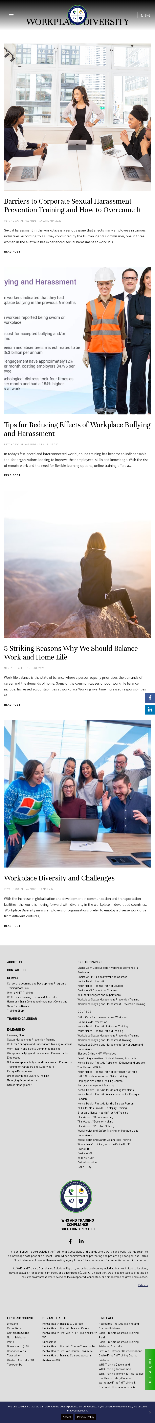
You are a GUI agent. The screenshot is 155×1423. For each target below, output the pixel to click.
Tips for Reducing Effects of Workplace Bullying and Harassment (65, 430)
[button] (11, 15)
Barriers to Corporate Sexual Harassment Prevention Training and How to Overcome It (75, 206)
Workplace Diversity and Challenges (61, 879)
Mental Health (14, 669)
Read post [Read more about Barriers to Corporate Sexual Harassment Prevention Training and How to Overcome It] (12, 252)
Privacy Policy (85, 1417)
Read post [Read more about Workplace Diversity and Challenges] (12, 927)
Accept (67, 1417)
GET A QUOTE (150, 1369)
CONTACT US (16, 971)
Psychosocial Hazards (20, 221)
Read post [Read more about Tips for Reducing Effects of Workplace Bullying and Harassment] (12, 476)
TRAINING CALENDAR (22, 1020)
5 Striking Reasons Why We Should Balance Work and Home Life (73, 654)
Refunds (143, 1286)
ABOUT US (14, 963)
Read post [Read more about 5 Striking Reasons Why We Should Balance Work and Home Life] (12, 706)
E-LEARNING (16, 1031)
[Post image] (77, 117)
